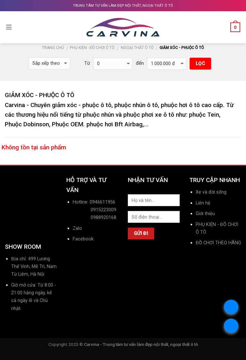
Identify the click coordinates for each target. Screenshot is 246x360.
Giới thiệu (205, 213)
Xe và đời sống (211, 192)
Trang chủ (53, 48)
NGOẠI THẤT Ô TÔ (137, 48)
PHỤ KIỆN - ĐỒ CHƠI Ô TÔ (92, 48)
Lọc (200, 63)
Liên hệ (203, 203)
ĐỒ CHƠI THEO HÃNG (218, 243)
